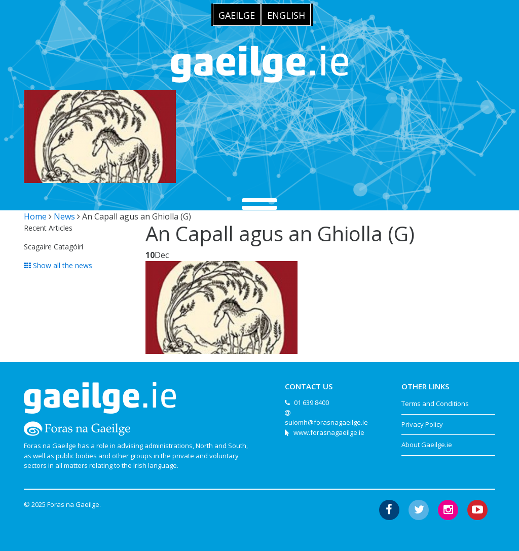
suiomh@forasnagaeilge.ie (326, 422)
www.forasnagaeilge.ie (328, 432)
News (64, 216)
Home (35, 216)
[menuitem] (237, 15)
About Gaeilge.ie (426, 444)
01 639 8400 (311, 402)
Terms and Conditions (435, 403)
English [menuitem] (286, 15)
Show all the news (58, 265)
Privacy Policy (422, 424)
